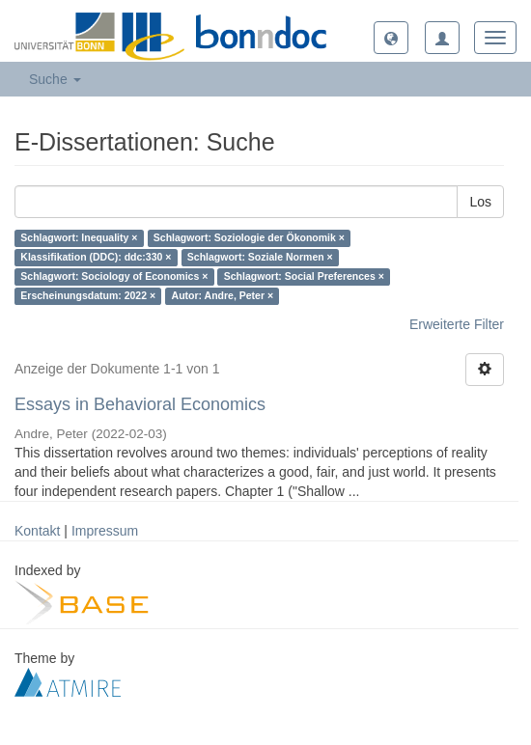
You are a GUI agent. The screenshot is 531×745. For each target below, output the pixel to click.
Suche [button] (55, 79)
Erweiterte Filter (456, 324)
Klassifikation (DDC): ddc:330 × (95, 257)
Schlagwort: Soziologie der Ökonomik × (249, 238)
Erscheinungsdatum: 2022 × (87, 296)
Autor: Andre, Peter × (223, 296)
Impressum (104, 530)
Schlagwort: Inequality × (78, 238)
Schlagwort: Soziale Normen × (260, 257)
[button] (391, 37)
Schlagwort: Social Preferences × (304, 277)
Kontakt (37, 530)
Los (480, 201)
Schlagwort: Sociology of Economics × (114, 277)
